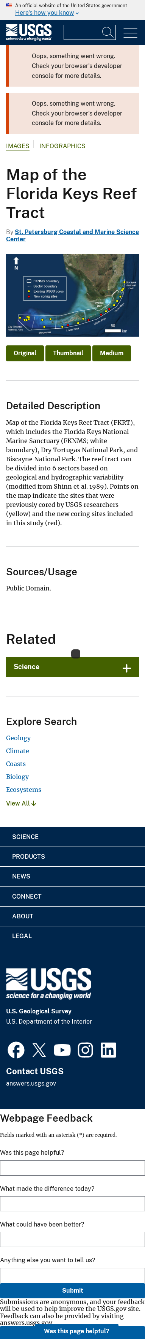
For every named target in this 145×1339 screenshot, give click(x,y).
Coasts (16, 764)
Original (25, 353)
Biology (17, 776)
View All (21, 803)
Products (28, 856)
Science (26, 667)
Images (18, 146)
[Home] (28, 39)
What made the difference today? (47, 1188)
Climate (17, 751)
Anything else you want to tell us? (47, 1260)
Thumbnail (68, 353)
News (21, 876)
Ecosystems (23, 789)
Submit (72, 1290)
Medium (111, 353)
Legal (22, 936)
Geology (18, 738)
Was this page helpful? (76, 1331)
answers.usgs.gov (31, 1083)
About (22, 916)
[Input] (90, 32)
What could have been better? (42, 1224)
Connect (27, 896)
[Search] (108, 32)
